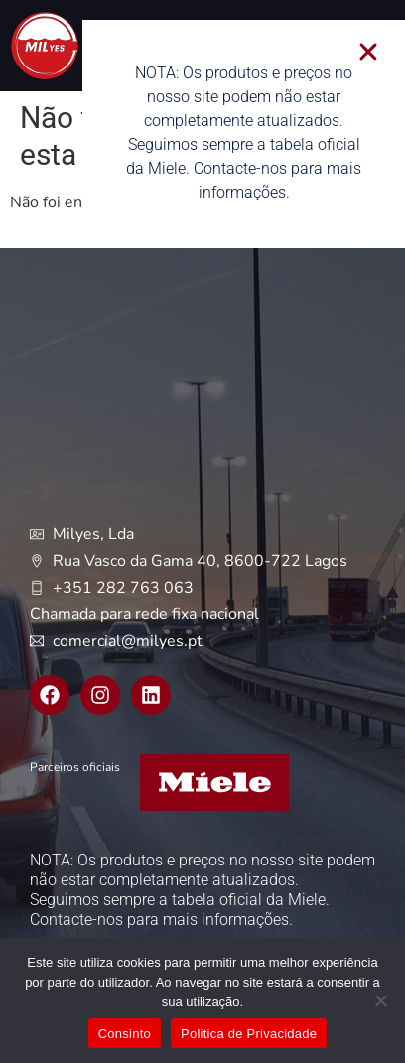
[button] (377, 52)
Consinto (124, 1033)
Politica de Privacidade (249, 1033)
